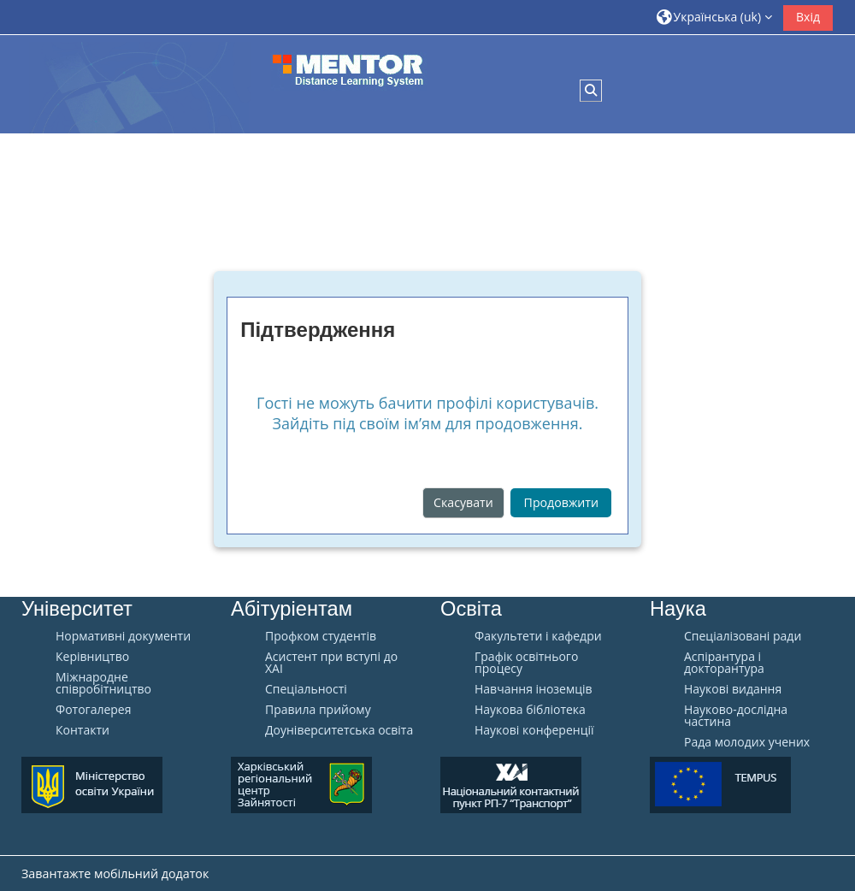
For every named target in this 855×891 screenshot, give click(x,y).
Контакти (82, 730)
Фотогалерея (93, 710)
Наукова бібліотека (530, 710)
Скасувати (463, 502)
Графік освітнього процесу (526, 663)
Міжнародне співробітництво (103, 683)
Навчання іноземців (534, 689)
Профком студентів (320, 636)
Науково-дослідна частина (735, 716)
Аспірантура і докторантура (724, 663)
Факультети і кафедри (538, 636)
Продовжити (561, 502)
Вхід (808, 17)
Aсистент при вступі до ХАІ (331, 663)
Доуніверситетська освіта (339, 730)
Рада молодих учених (747, 742)
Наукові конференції (534, 730)
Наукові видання (732, 689)
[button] (714, 16)
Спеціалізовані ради (742, 636)
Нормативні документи (123, 636)
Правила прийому (318, 710)
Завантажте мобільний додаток (115, 873)
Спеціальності (306, 689)
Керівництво (92, 657)
